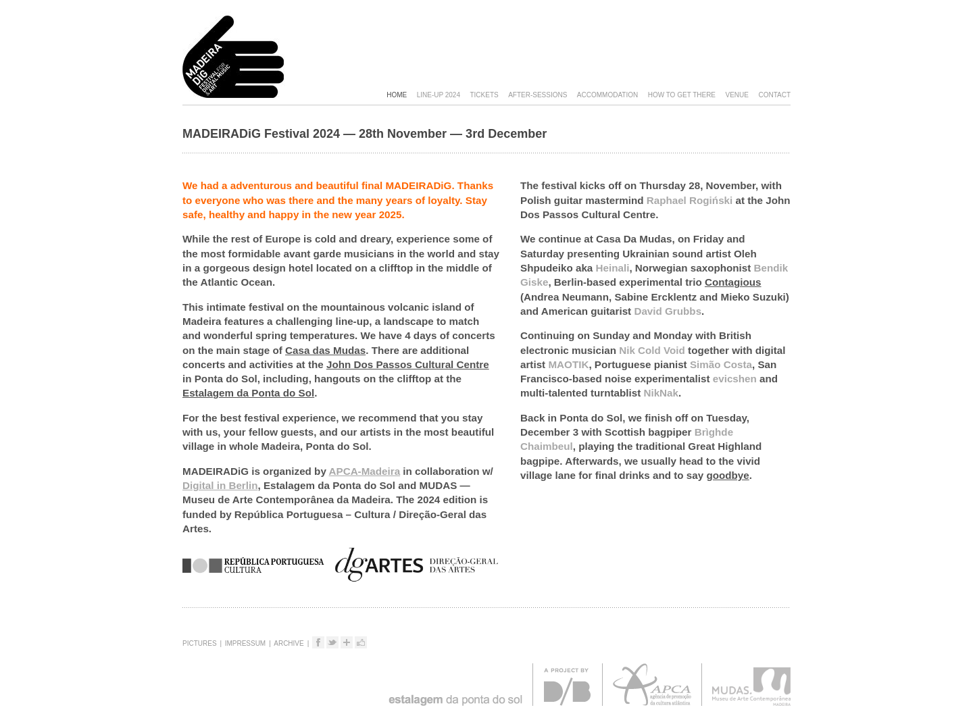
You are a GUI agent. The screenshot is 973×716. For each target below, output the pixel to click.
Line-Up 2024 (438, 95)
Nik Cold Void (652, 350)
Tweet (338, 644)
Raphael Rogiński (690, 200)
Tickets (484, 95)
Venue (737, 95)
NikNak (660, 393)
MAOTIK (568, 364)
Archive (288, 643)
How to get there (682, 95)
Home (396, 95)
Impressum (245, 643)
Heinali (613, 268)
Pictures (199, 643)
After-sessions (537, 95)
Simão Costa (721, 364)
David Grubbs (667, 311)
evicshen (735, 378)
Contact (774, 95)
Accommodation (607, 95)
